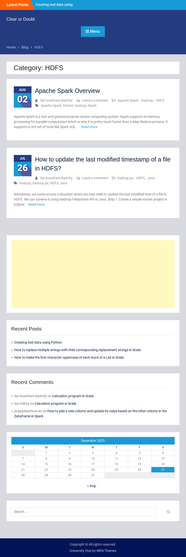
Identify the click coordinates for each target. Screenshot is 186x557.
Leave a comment (95, 100)
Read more (89, 127)
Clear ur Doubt (21, 19)
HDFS (160, 100)
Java (151, 178)
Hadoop (147, 100)
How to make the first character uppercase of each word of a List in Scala (69, 357)
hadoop (80, 105)
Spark (92, 105)
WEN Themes (106, 551)
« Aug (91, 486)
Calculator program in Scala (73, 396)
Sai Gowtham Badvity (56, 100)
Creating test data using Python (38, 342)
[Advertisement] (93, 274)
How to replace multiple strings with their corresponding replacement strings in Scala (77, 350)
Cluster (68, 105)
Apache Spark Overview (67, 90)
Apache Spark (127, 100)
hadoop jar (125, 178)
